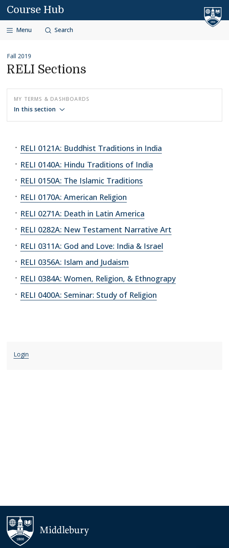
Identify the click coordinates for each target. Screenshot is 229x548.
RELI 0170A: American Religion (73, 197)
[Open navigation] (19, 30)
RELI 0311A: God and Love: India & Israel (91, 246)
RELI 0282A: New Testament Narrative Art (96, 229)
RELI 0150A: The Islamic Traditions (81, 180)
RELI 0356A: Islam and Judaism (74, 262)
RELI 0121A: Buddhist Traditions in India (91, 148)
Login (21, 354)
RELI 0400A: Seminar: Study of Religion (88, 295)
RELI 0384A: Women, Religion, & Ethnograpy (98, 278)
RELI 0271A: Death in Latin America (82, 213)
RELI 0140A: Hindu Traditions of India (86, 164)
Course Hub (35, 10)
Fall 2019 (19, 56)
